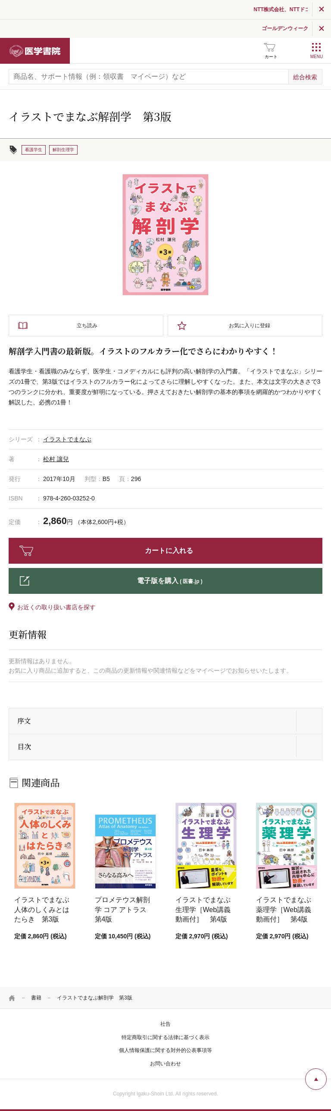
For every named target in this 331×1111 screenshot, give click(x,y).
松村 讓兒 (56, 459)
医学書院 (35, 51)
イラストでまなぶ (67, 439)
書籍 (36, 998)
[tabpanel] (165, 234)
